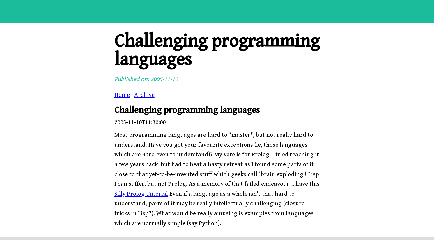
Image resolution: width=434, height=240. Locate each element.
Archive (144, 95)
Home (122, 95)
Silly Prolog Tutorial (141, 193)
